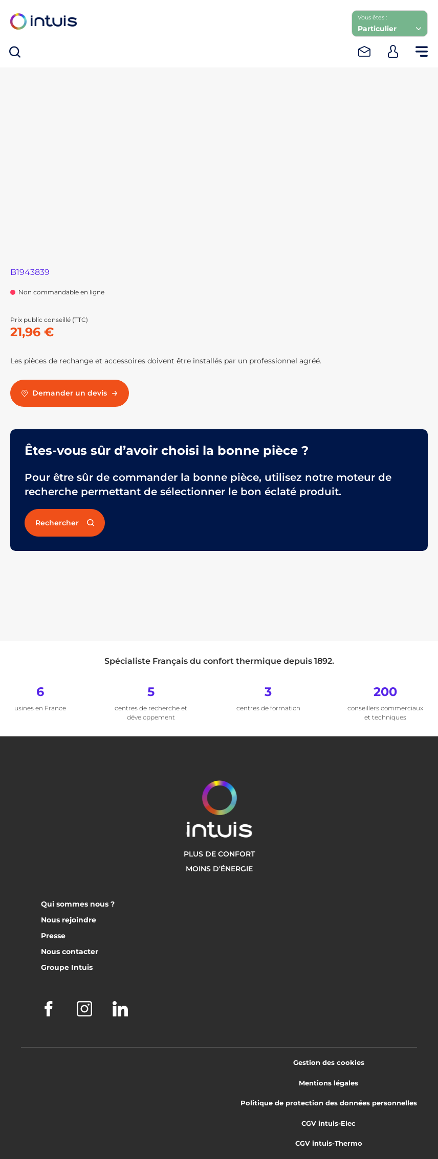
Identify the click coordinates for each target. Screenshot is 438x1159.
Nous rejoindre (68, 919)
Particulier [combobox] (377, 28)
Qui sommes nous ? (78, 904)
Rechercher (64, 522)
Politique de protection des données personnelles (328, 1103)
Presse (53, 935)
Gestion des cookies (328, 1062)
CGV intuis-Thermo (328, 1143)
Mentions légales (328, 1083)
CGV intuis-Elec (328, 1123)
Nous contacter (69, 951)
